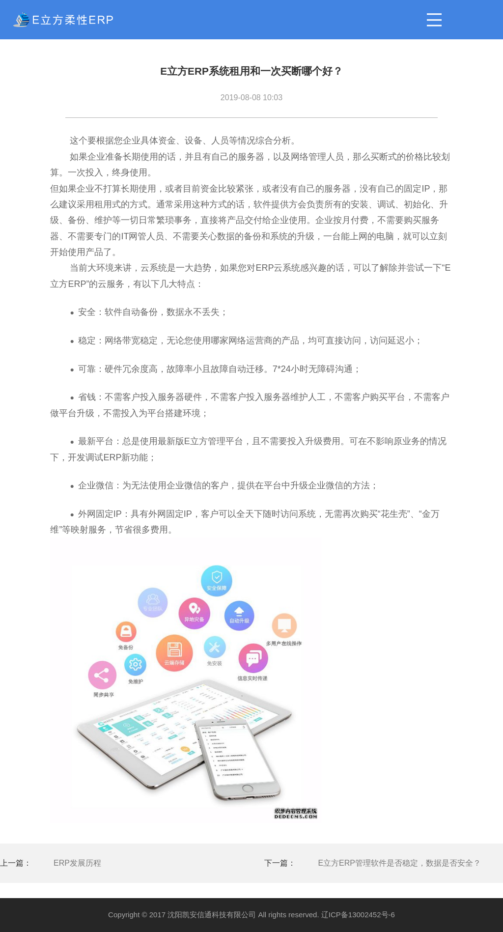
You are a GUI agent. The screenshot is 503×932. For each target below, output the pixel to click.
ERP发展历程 (77, 863)
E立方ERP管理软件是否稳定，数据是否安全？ (399, 863)
